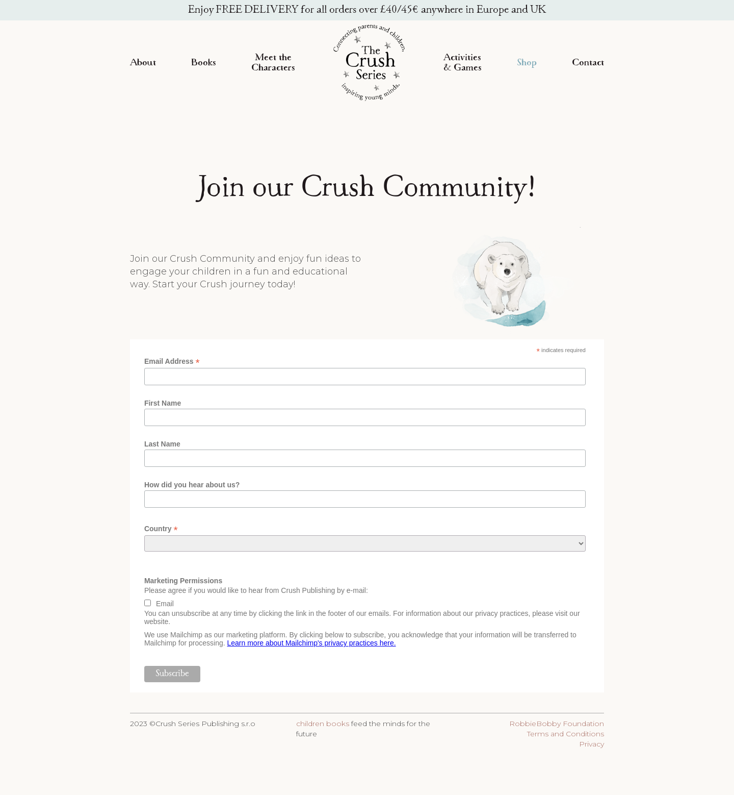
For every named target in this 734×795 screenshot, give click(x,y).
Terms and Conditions (565, 733)
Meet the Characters (273, 63)
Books (203, 63)
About (143, 63)
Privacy (591, 744)
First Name (162, 403)
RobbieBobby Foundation (556, 723)
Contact (588, 63)
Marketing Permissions (183, 581)
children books (322, 723)
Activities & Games (462, 63)
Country (161, 529)
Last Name (162, 444)
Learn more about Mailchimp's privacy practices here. (311, 643)
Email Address (172, 361)
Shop (527, 63)
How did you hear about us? (192, 485)
